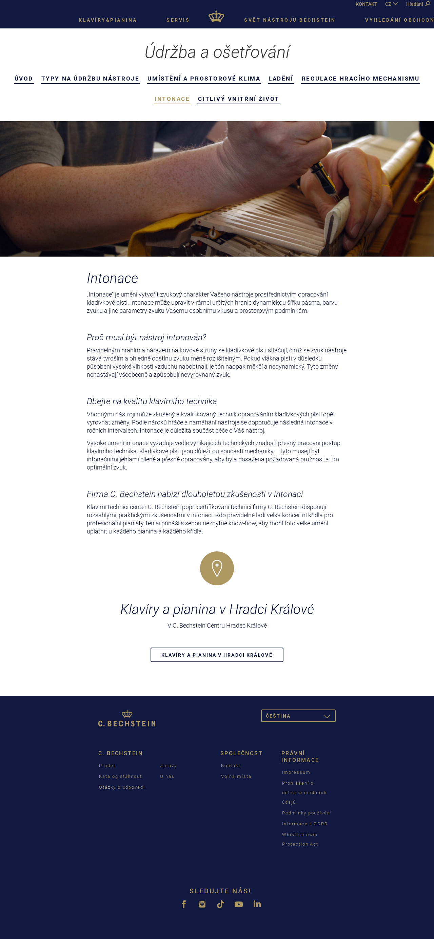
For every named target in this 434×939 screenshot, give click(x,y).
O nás (167, 776)
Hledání (418, 4)
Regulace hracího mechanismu (361, 78)
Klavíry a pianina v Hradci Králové (216, 655)
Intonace (172, 98)
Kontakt (230, 765)
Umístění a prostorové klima (203, 78)
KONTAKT (366, 4)
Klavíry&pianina (108, 20)
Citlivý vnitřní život (238, 98)
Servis (178, 20)
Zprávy (168, 765)
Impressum (296, 772)
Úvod (24, 78)
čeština (301, 717)
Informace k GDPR (305, 823)
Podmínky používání (307, 812)
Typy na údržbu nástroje (90, 78)
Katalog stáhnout (120, 776)
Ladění (281, 78)
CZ (388, 4)
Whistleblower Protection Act (300, 839)
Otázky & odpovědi (122, 787)
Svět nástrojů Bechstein (290, 20)
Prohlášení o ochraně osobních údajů (304, 793)
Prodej (107, 765)
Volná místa (236, 776)
